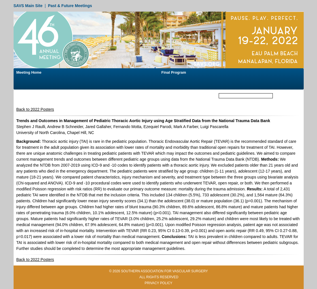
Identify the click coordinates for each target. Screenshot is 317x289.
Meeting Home (29, 72)
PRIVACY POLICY (158, 283)
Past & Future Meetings (70, 5)
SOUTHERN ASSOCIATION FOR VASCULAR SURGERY (164, 271)
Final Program (173, 72)
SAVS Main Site (28, 5)
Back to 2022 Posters (35, 109)
